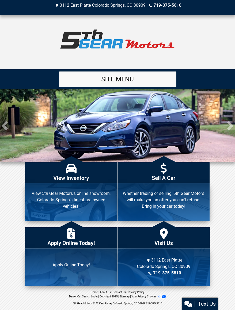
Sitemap (125, 296)
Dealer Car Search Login (83, 296)
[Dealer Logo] (117, 42)
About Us (105, 292)
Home (94, 292)
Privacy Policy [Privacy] (136, 292)
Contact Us (119, 292)
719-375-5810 (167, 5)
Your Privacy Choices (148, 296)
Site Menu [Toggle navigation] (117, 79)
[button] (4, 125)
